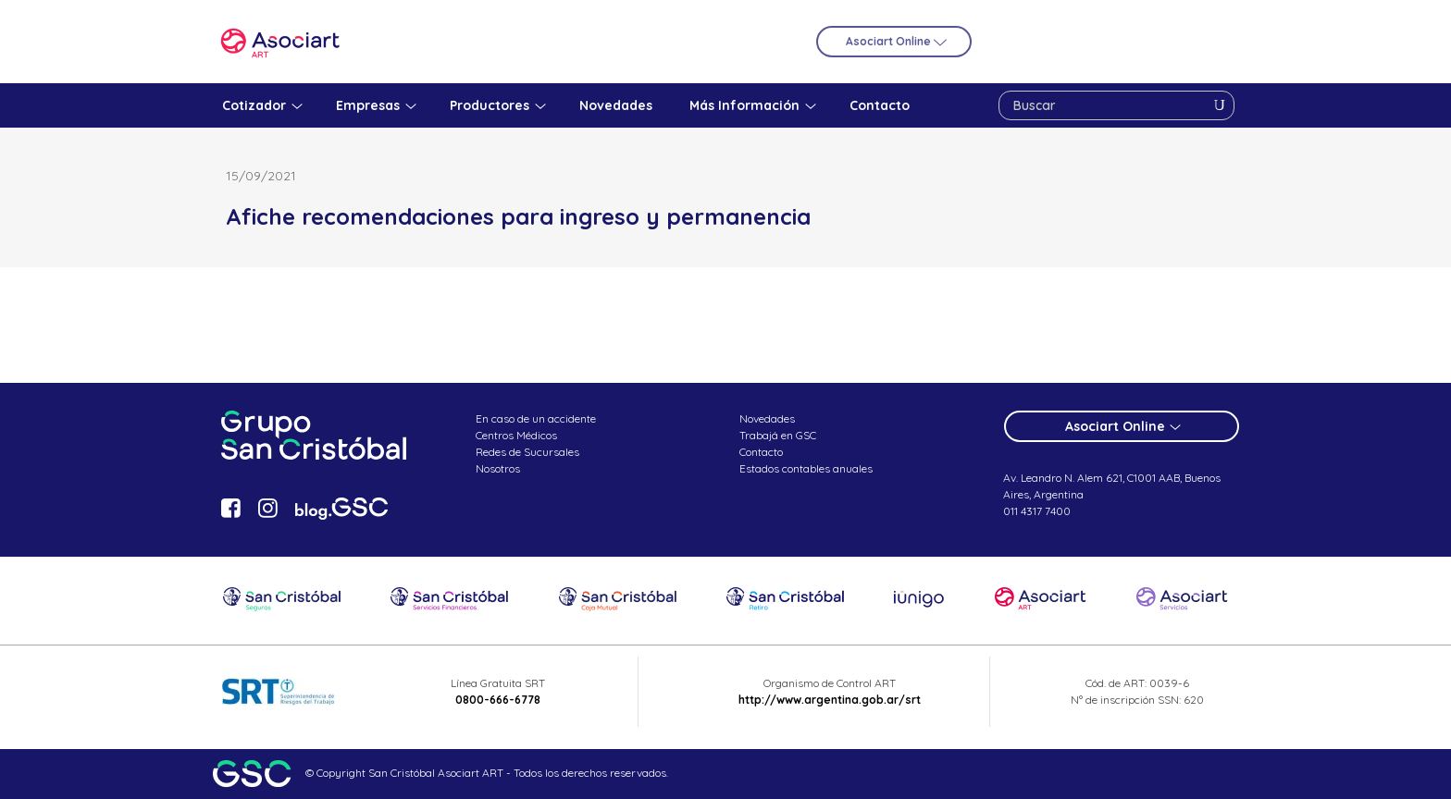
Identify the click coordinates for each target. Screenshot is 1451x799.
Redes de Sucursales (527, 452)
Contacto (761, 452)
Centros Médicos (516, 435)
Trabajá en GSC (777, 435)
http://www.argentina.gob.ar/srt (829, 700)
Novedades (767, 418)
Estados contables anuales (806, 468)
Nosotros (498, 468)
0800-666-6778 (497, 700)
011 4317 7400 (1037, 511)
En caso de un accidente (536, 418)
